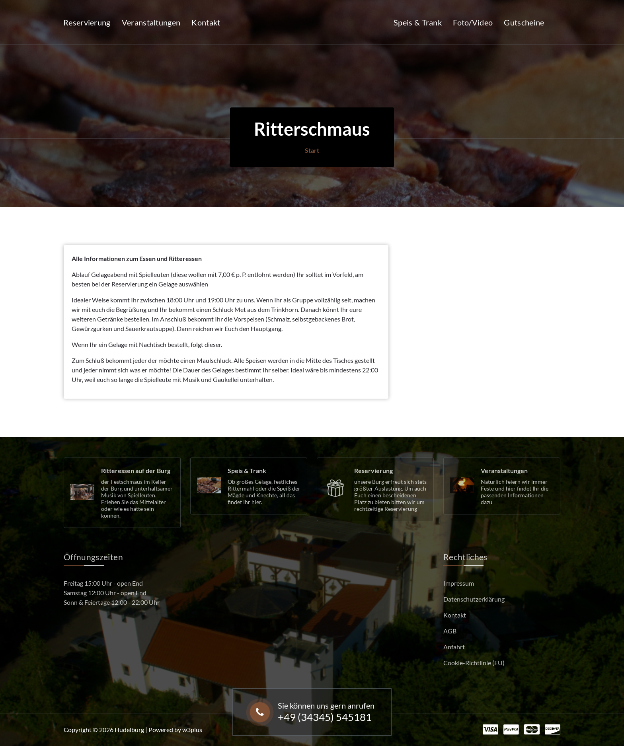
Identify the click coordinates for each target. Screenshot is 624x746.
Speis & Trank (418, 22)
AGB (449, 631)
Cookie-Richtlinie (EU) (474, 662)
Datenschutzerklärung (474, 599)
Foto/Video (473, 22)
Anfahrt (454, 647)
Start (312, 150)
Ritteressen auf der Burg (135, 470)
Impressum (458, 583)
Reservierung (87, 22)
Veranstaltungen (151, 22)
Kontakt (205, 22)
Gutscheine (524, 22)
